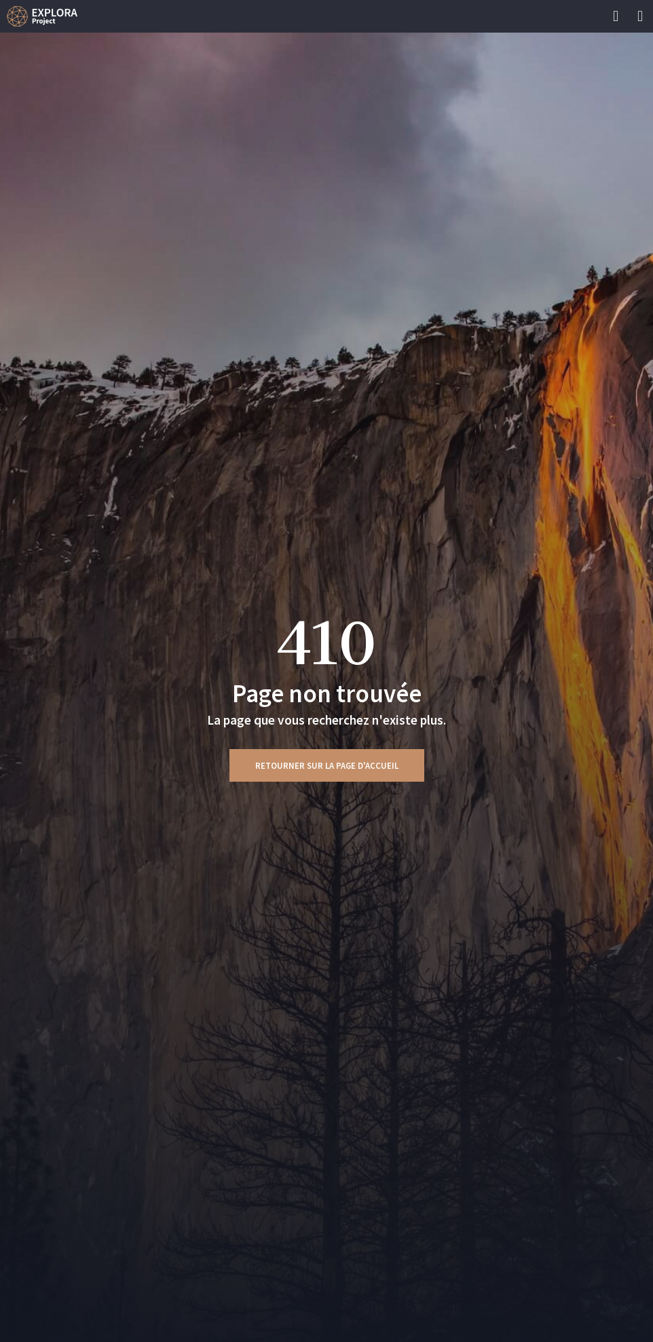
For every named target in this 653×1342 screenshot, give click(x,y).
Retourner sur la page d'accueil (326, 765)
